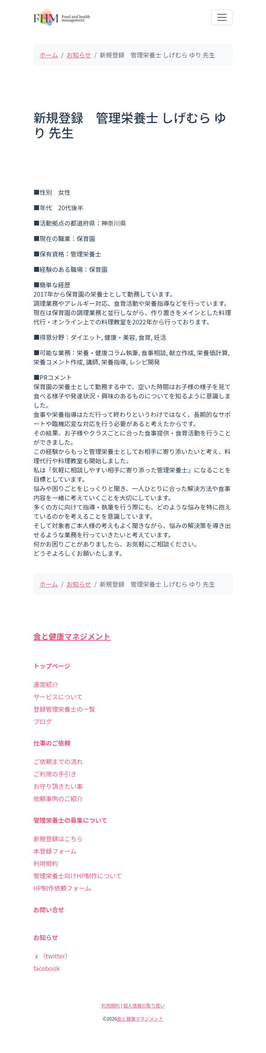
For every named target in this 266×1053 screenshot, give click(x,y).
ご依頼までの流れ (58, 761)
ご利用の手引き (55, 773)
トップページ (52, 665)
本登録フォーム (55, 851)
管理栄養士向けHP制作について (78, 875)
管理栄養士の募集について (71, 820)
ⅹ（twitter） (52, 955)
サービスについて (58, 696)
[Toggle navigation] (222, 17)
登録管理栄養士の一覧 (64, 709)
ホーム (49, 54)
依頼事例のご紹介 (58, 798)
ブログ (43, 721)
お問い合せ (49, 909)
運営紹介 (46, 684)
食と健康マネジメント (72, 636)
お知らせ (78, 54)
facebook (47, 968)
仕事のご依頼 (52, 743)
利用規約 (46, 863)
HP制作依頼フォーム (62, 888)
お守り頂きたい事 (58, 786)
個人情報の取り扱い (144, 1005)
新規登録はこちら (58, 838)
